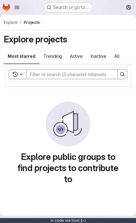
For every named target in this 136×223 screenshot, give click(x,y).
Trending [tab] (52, 56)
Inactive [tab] (98, 56)
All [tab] (117, 56)
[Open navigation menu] (17, 7)
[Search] (69, 74)
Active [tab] (76, 56)
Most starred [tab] (21, 56)
